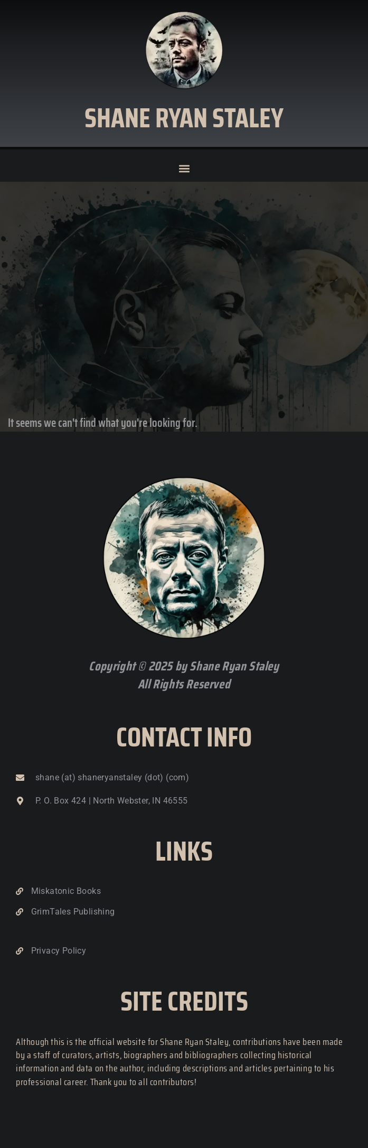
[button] (184, 169)
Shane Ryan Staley (184, 117)
